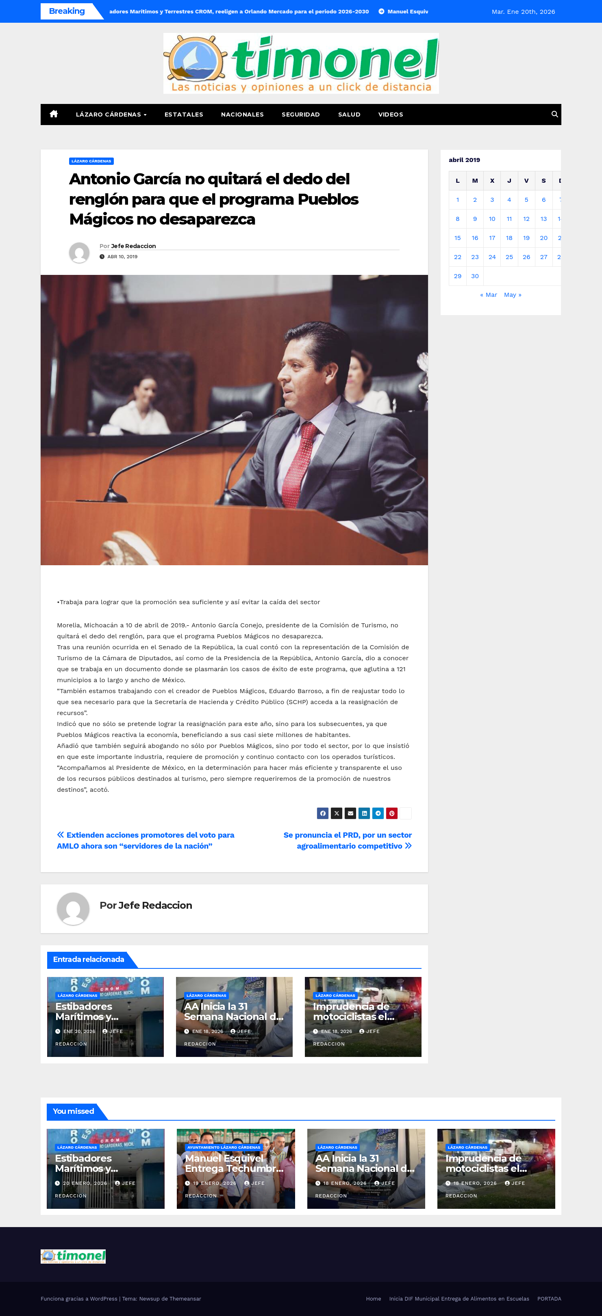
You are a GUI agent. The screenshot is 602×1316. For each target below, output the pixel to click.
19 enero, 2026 (216, 1183)
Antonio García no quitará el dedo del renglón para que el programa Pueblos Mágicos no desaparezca (214, 199)
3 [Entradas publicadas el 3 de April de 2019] (492, 199)
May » (513, 294)
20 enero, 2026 (86, 1183)
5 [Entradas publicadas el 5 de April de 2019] (526, 199)
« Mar (488, 294)
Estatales (184, 114)
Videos (390, 114)
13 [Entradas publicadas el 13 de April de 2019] (544, 219)
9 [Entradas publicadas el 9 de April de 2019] (475, 219)
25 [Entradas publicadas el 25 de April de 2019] (509, 257)
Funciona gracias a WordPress (80, 1299)
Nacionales (242, 114)
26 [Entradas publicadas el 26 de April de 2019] (526, 257)
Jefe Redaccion (133, 246)
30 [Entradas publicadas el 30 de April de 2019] (475, 276)
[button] (555, 114)
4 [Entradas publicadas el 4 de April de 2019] (509, 199)
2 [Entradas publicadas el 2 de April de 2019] (475, 199)
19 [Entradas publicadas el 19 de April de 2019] (526, 238)
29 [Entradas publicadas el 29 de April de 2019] (457, 276)
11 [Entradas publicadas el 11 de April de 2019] (509, 219)
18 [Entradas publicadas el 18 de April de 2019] (509, 238)
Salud (349, 114)
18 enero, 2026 (346, 1183)
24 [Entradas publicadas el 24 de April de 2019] (492, 257)
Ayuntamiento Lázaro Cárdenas (223, 1147)
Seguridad (301, 114)
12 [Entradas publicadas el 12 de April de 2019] (526, 219)
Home (373, 1299)
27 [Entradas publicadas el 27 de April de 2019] (544, 257)
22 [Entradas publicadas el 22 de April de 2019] (458, 257)
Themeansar (185, 1299)
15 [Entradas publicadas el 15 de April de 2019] (457, 238)
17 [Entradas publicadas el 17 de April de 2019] (492, 238)
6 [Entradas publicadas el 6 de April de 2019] (544, 199)
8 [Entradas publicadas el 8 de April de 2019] (458, 219)
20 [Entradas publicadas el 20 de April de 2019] (544, 238)
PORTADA (549, 1299)
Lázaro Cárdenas (109, 114)
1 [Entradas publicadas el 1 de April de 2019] (457, 199)
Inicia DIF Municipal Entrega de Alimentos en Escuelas (459, 1299)
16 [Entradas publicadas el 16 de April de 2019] (475, 238)
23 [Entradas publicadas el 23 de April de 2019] (475, 257)
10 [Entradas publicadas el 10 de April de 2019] (492, 219)
